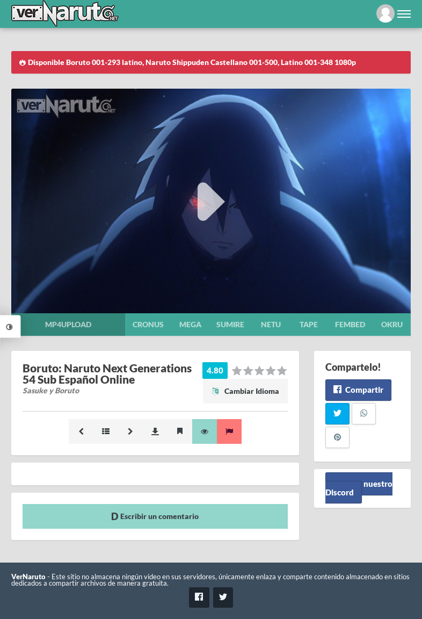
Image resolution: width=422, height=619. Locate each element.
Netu (271, 324)
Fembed (350, 324)
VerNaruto (28, 577)
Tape (309, 324)
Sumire (230, 324)
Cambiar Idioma (245, 390)
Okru (392, 324)
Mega (190, 324)
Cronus (148, 324)
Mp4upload (68, 324)
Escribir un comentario (155, 516)
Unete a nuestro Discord (358, 488)
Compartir (358, 389)
